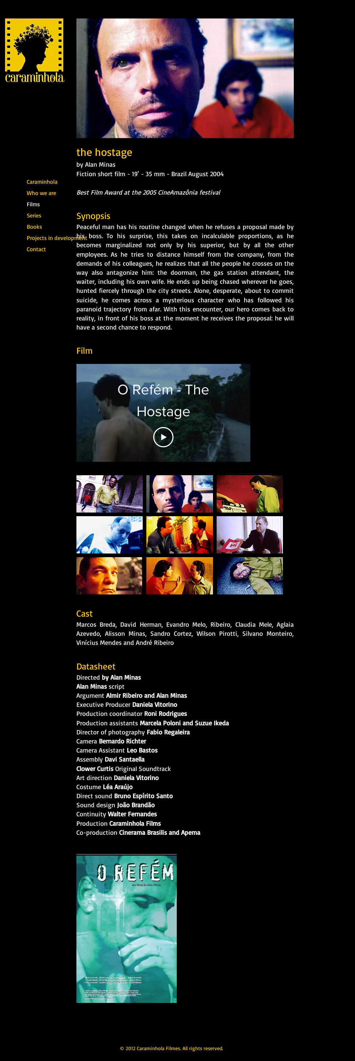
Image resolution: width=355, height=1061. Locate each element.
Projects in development (46, 237)
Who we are (41, 192)
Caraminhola (42, 181)
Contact (36, 249)
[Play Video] (163, 437)
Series (34, 215)
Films (33, 204)
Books (34, 226)
